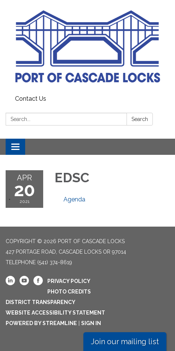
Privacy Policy (69, 281)
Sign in (91, 323)
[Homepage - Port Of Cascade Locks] (87, 46)
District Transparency (40, 302)
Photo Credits (69, 292)
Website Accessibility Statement (55, 313)
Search (139, 119)
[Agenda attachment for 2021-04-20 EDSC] (74, 199)
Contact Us (30, 98)
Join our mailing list (125, 341)
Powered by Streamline (41, 323)
